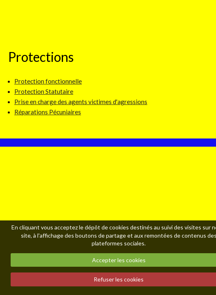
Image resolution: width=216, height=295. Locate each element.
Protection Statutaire (43, 91)
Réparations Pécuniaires (47, 112)
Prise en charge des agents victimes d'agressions (80, 101)
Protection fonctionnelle (48, 81)
